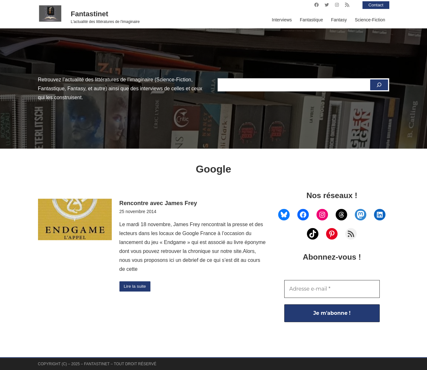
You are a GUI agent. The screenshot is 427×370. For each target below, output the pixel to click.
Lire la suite (135, 286)
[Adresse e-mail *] (332, 289)
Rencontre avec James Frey (158, 203)
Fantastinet (89, 14)
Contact (375, 4)
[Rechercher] (379, 84)
